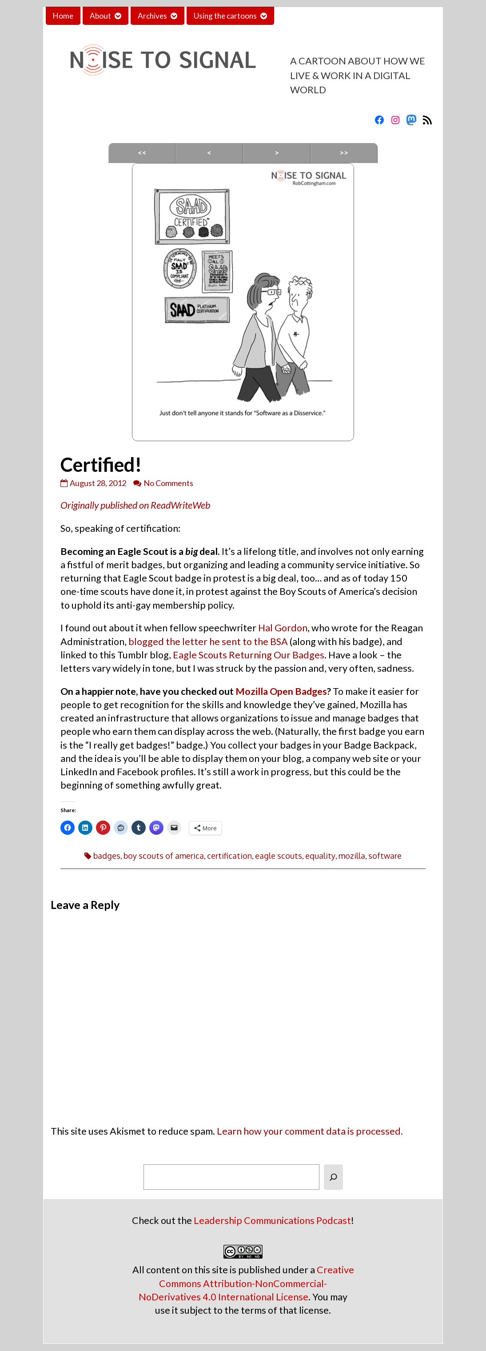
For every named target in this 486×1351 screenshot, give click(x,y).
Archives (152, 15)
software (385, 856)
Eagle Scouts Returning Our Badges (248, 655)
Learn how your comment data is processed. (310, 1131)
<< (142, 152)
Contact (295, 15)
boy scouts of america (163, 856)
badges (106, 856)
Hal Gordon (282, 628)
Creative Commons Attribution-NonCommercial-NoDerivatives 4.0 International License (246, 1283)
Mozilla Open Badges (281, 691)
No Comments (168, 483)
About (100, 15)
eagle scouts (278, 856)
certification (229, 856)
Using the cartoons (225, 15)
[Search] (333, 1177)
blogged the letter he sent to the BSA (208, 641)
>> (343, 152)
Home (63, 15)
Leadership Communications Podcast (272, 1220)
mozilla (352, 856)
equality (320, 856)
